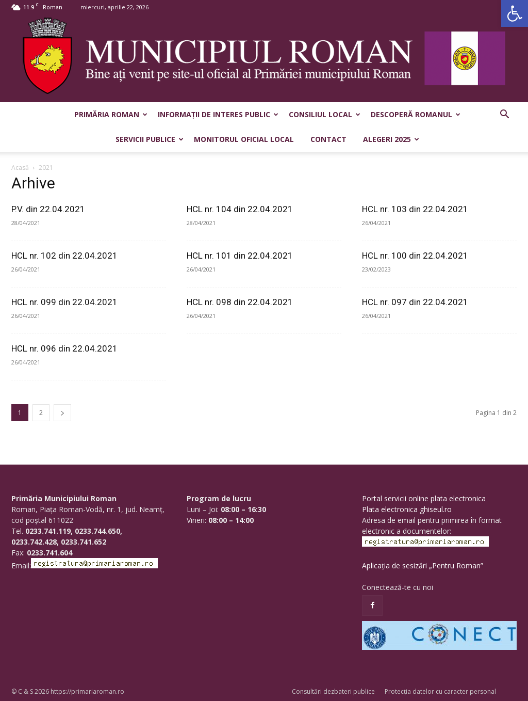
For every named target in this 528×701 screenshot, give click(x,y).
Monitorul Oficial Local (244, 139)
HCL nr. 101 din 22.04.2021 (240, 255)
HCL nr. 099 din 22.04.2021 (64, 302)
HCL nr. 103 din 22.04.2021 (415, 209)
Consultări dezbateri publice (333, 691)
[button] (514, 13)
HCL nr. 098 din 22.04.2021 (240, 302)
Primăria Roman (110, 114)
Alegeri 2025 (391, 139)
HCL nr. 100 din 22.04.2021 (415, 255)
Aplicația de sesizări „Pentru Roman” (422, 565)
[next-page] (62, 412)
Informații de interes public (218, 114)
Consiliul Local (324, 114)
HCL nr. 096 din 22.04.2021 (64, 348)
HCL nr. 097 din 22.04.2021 (415, 302)
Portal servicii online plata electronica (424, 498)
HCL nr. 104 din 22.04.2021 (240, 209)
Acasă (20, 167)
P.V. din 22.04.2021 (48, 209)
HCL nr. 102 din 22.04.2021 (64, 255)
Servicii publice (150, 139)
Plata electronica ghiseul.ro (407, 509)
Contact (328, 139)
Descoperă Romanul (415, 114)
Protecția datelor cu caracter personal (440, 691)
